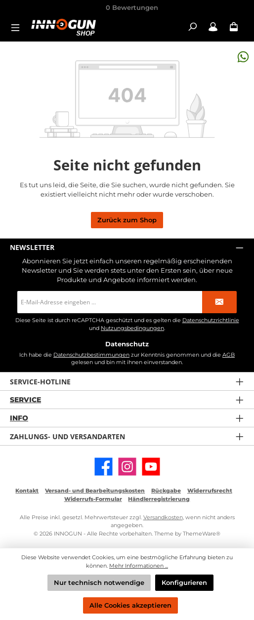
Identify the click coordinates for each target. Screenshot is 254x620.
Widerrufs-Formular (93, 499)
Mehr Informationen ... (138, 565)
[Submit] (219, 302)
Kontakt (27, 490)
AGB (228, 354)
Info (19, 417)
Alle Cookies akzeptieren (130, 605)
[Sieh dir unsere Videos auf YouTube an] (151, 466)
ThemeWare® (201, 533)
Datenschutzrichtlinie (210, 320)
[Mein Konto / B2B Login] (213, 27)
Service (25, 399)
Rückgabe (166, 490)
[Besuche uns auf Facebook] (103, 466)
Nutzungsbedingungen (132, 328)
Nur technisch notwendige (99, 582)
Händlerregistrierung (159, 499)
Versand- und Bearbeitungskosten (95, 490)
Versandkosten (163, 517)
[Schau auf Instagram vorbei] (127, 466)
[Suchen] (192, 27)
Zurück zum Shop (127, 220)
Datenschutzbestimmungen (91, 354)
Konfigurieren (184, 582)
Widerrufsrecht (209, 490)
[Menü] (18, 27)
